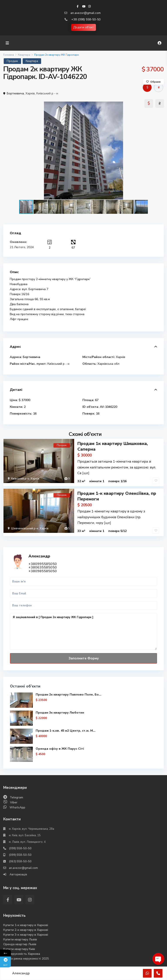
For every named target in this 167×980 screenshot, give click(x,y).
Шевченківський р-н (24, 528)
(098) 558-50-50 (20, 848)
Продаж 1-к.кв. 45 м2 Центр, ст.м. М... (65, 730)
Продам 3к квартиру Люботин (60, 712)
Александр (39, 555)
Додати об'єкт (83, 27)
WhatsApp (17, 806)
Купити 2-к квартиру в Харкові (25, 929)
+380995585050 (42, 563)
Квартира (24, 55)
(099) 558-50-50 (20, 854)
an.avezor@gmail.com (85, 13)
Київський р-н (20, 479)
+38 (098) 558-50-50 (85, 19)
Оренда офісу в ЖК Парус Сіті (60, 748)
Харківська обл (108, 364)
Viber (13, 801)
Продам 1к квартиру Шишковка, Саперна (112, 446)
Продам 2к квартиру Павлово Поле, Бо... (68, 694)
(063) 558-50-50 (20, 861)
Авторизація (18, 874)
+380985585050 (42, 570)
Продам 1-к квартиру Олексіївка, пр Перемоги (116, 496)
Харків (30, 93)
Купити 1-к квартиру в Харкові (25, 924)
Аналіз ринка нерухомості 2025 (26, 958)
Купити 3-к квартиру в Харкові (25, 934)
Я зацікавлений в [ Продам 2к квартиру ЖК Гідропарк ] (83, 630)
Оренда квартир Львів (19, 943)
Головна (8, 55)
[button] (159, 150)
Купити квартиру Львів (20, 939)
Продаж (12, 61)
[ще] (85, 473)
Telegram (16, 796)
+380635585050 (42, 566)
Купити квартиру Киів (19, 948)
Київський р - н (47, 93)
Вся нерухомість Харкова (21, 953)
